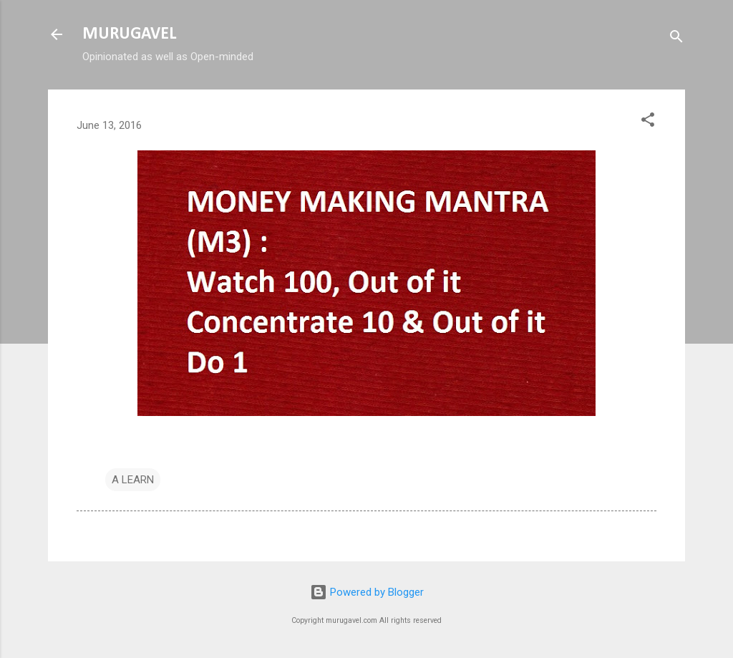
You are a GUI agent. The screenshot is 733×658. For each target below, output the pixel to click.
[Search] (676, 39)
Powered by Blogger (367, 592)
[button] (647, 122)
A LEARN (133, 479)
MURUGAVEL (129, 34)
